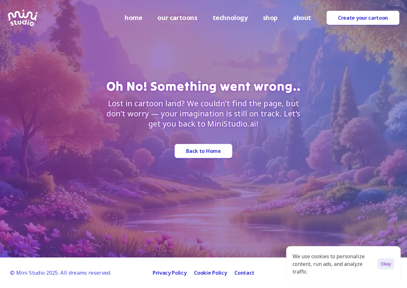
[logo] (23, 18)
